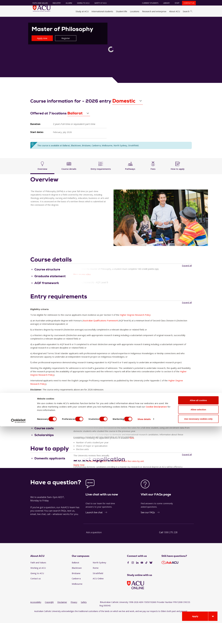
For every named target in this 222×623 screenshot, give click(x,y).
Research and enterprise (154, 11)
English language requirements (58, 405)
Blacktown (77, 575)
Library (165, 3)
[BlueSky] (151, 570)
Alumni (67, 3)
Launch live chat (94, 520)
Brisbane (76, 580)
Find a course (61, 20)
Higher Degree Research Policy (135, 322)
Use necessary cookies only (198, 615)
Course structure (47, 277)
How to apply (178, 173)
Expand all (187, 273)
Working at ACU (38, 575)
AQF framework (46, 290)
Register (65, 45)
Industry (55, 3)
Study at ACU (82, 11)
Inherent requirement (50, 412)
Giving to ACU (81, 3)
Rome (96, 575)
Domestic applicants (49, 466)
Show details (152, 616)
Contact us (187, 3)
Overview (42, 173)
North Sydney (99, 570)
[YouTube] (142, 570)
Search (187, 11)
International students (102, 11)
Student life (121, 11)
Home (34, 20)
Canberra (76, 586)
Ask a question (94, 540)
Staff (175, 3)
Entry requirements (101, 173)
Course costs (44, 436)
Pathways (130, 173)
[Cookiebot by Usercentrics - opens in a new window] (18, 617)
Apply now (42, 45)
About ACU (174, 11)
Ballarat (75, 570)
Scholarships (44, 443)
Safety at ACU (99, 3)
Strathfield (98, 580)
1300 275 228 (170, 540)
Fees (153, 173)
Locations (134, 11)
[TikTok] (146, 570)
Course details (69, 173)
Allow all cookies (198, 597)
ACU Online (98, 586)
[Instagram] (133, 570)
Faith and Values (38, 3)
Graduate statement (50, 284)
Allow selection (198, 606)
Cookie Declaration (156, 603)
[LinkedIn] (137, 570)
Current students (148, 3)
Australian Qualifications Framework (100, 328)
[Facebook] (128, 570)
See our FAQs (148, 520)
